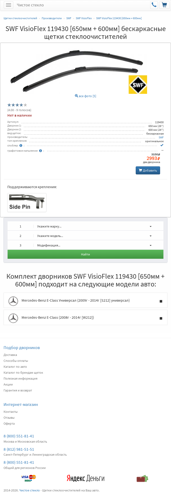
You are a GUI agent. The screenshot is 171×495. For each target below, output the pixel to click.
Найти (85, 254)
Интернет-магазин (21, 404)
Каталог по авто (15, 366)
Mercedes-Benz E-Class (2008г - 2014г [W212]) (85, 318)
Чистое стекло (30, 5)
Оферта (9, 423)
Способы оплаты (16, 361)
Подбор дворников (22, 347)
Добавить (148, 170)
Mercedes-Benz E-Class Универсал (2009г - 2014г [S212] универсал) (85, 301)
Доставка (10, 355)
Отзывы (9, 417)
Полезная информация (20, 378)
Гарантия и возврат (18, 390)
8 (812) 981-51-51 (19, 449)
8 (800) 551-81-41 (19, 436)
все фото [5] (85, 96)
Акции (8, 384)
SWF (161, 137)
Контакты (11, 411)
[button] (85, 226)
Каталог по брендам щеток (23, 372)
